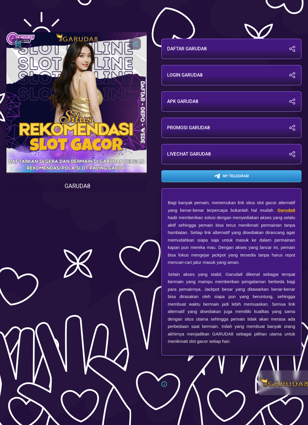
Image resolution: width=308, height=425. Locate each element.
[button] (166, 384)
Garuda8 (286, 210)
